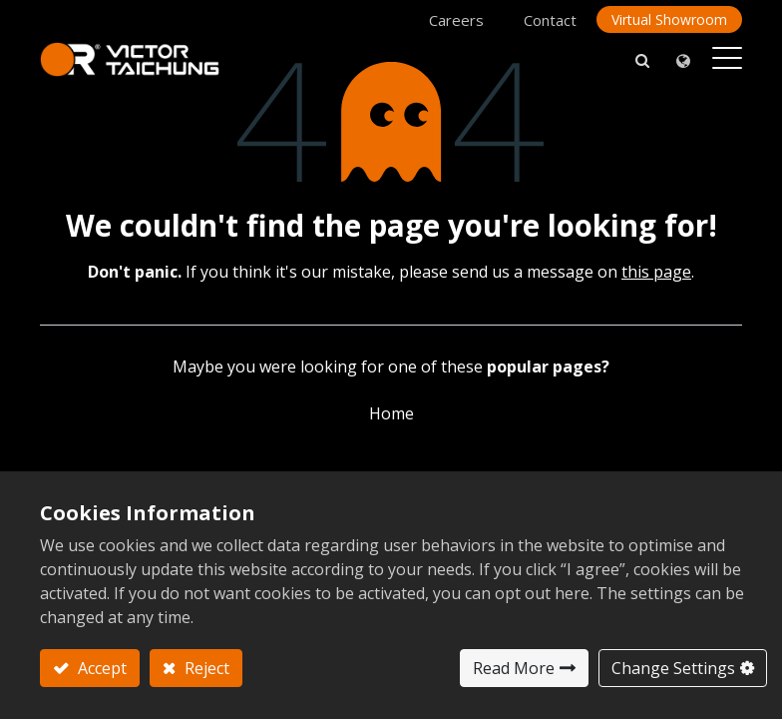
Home (391, 413)
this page (656, 272)
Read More (514, 668)
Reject (205, 668)
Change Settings (673, 668)
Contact (550, 20)
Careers (456, 20)
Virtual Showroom (669, 19)
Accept (100, 668)
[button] (642, 59)
